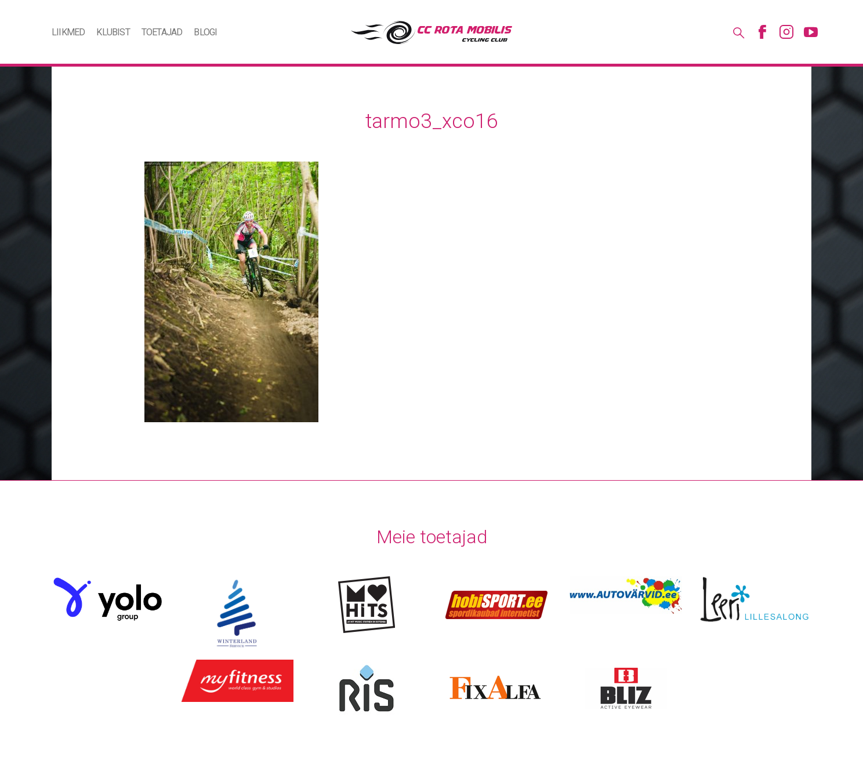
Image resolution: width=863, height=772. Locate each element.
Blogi (205, 32)
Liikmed (68, 32)
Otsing (737, 32)
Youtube (811, 32)
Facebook (762, 32)
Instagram (786, 32)
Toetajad (162, 32)
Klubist (112, 32)
